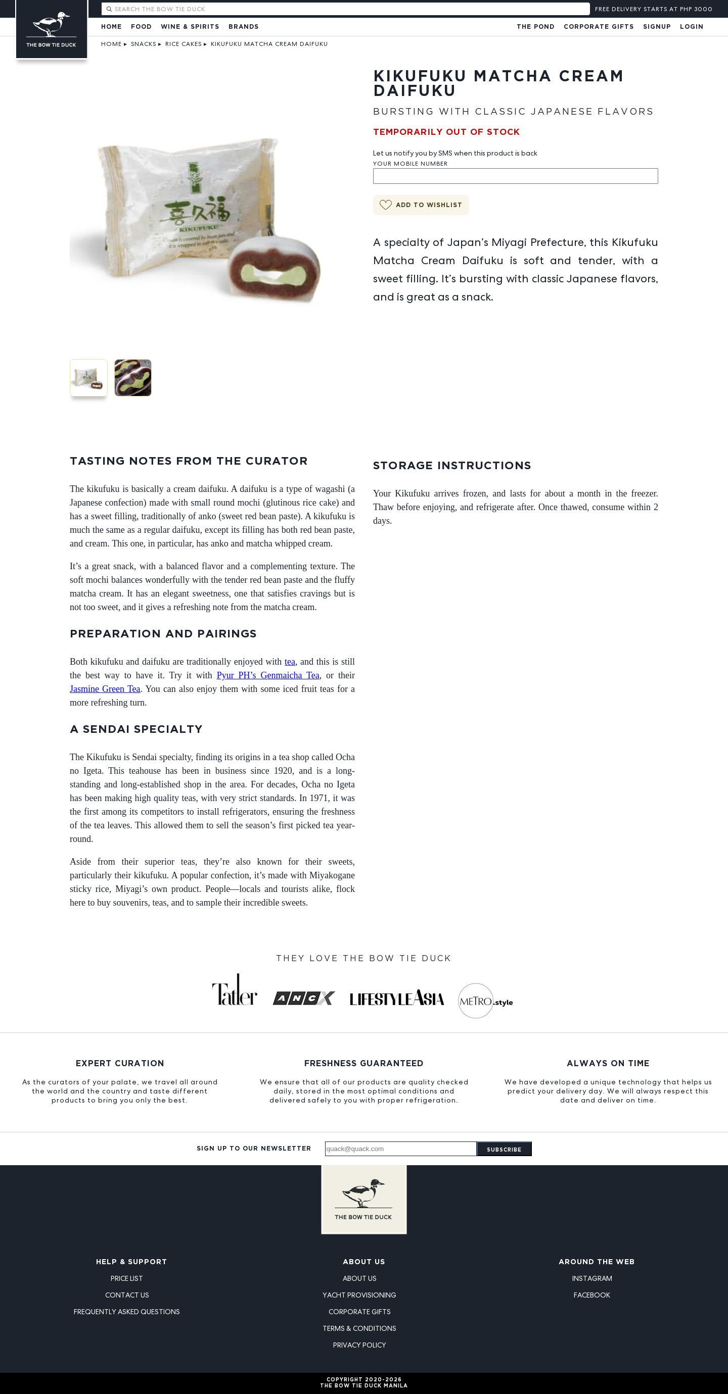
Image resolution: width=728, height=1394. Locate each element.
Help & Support (131, 1262)
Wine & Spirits (190, 27)
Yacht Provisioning (359, 1295)
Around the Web (597, 1262)
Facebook (592, 1295)
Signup (657, 27)
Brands (244, 27)
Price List (127, 1278)
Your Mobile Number (410, 164)
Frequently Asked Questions (127, 1311)
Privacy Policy (359, 1345)
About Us (364, 1262)
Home (111, 27)
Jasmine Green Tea (105, 689)
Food (141, 27)
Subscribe (504, 1150)
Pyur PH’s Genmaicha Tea (268, 675)
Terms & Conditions (359, 1328)
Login (692, 27)
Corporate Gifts (599, 27)
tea (290, 662)
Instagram (592, 1278)
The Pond (536, 27)
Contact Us (127, 1295)
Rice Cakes (183, 44)
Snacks (143, 44)
